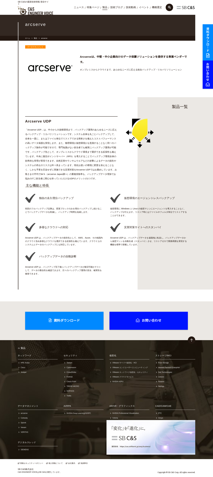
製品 (104, 7)
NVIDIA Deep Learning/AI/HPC (79, 413)
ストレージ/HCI (163, 355)
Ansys (160, 418)
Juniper (23, 372)
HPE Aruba (25, 363)
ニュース (79, 7)
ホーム (27, 38)
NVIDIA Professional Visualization (125, 413)
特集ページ (93, 7)
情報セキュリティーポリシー (31, 463)
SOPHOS (70, 391)
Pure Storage (163, 363)
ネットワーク (25, 355)
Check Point (71, 382)
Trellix (69, 396)
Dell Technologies (165, 372)
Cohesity (24, 418)
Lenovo (161, 377)
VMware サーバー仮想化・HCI (124, 363)
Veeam (23, 427)
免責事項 (84, 463)
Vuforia (115, 418)
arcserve (24, 413)
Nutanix (161, 382)
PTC (160, 413)
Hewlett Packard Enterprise (169, 367)
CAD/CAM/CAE (163, 406)
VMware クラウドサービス (123, 377)
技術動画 (131, 7)
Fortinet (70, 377)
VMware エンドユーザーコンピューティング (130, 367)
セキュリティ (70, 355)
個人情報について (56, 463)
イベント (144, 7)
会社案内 (71, 463)
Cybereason (71, 367)
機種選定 (157, 7)
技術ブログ (116, 7)
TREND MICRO (73, 386)
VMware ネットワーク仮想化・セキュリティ (130, 372)
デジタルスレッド (27, 442)
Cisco (23, 367)
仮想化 (112, 355)
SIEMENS (25, 450)
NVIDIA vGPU (118, 382)
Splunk (23, 423)
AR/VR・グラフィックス (122, 406)
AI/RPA (67, 406)
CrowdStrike (71, 372)
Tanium (69, 363)
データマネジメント (28, 406)
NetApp (161, 386)
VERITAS (24, 432)
